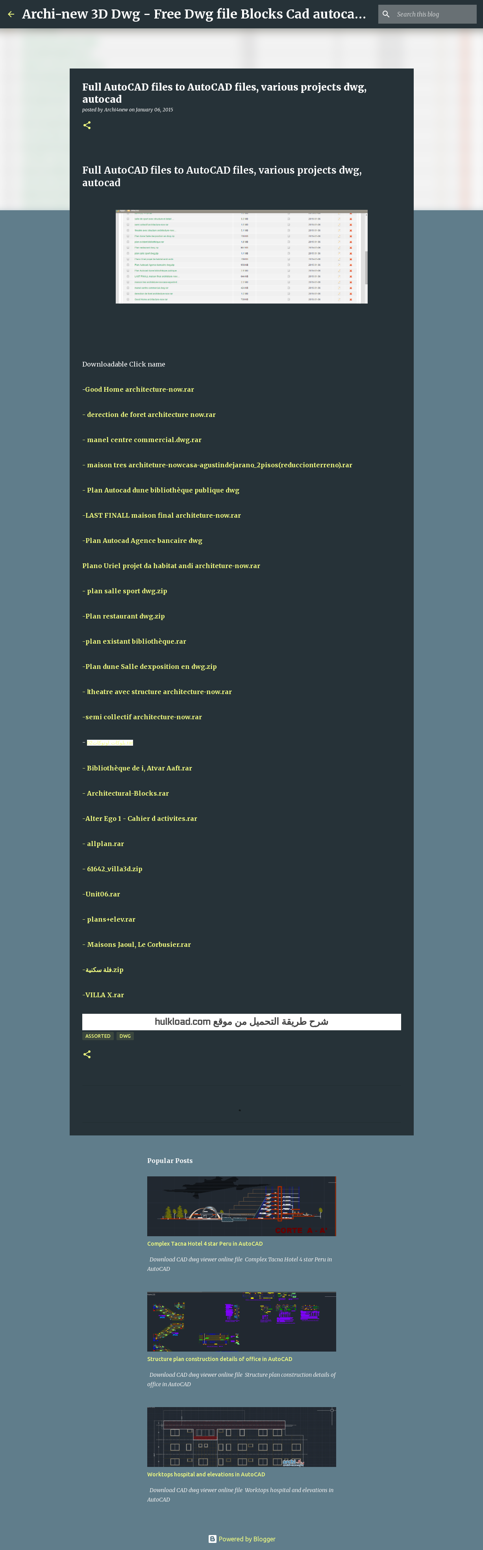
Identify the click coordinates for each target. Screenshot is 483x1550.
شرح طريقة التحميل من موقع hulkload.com (241, 1022)
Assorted (98, 1036)
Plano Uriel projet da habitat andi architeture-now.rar (171, 566)
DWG (125, 1036)
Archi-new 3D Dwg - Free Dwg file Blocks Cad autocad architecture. (233, 14)
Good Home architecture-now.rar (139, 389)
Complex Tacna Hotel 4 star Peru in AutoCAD (205, 1244)
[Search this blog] (435, 14)
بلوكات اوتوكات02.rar (110, 743)
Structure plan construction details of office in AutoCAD (219, 1359)
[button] (87, 125)
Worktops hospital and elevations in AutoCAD (206, 1474)
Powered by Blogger (242, 1539)
